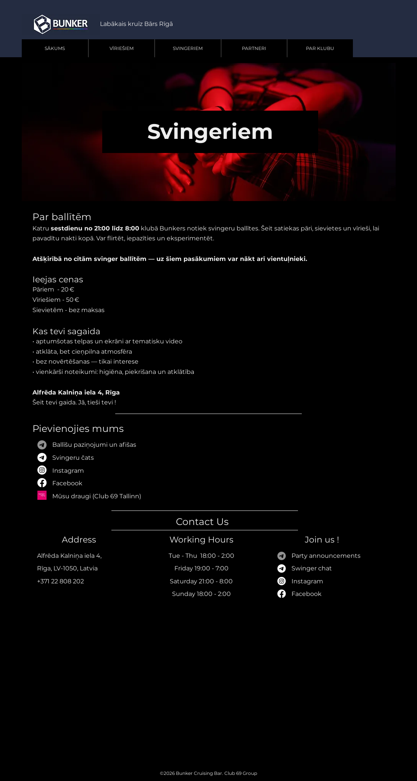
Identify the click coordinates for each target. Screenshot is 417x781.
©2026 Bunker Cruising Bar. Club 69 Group (208, 773)
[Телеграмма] (281, 556)
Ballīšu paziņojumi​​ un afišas (94, 444)
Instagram (68, 470)
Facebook (67, 483)
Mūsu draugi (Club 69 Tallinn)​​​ (96, 496)
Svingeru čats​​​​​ (73, 457)
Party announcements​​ (326, 555)
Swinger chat (311, 568)
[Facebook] (281, 593)
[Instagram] (281, 581)
